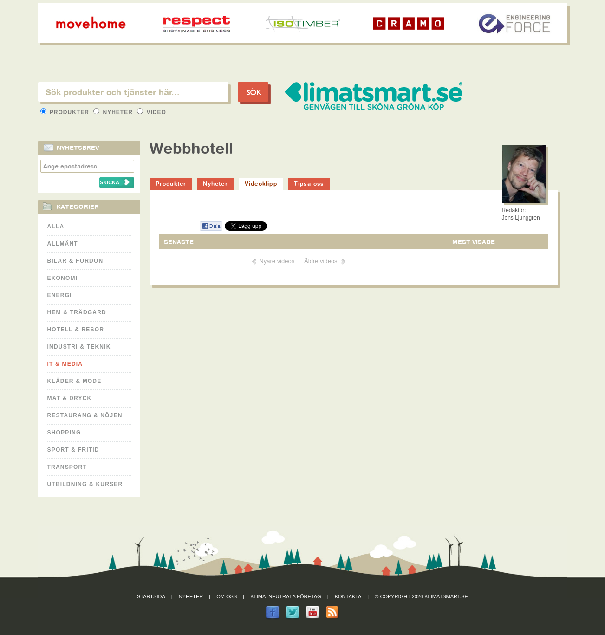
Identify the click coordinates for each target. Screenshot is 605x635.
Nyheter (114, 112)
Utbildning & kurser (85, 484)
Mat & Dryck (69, 398)
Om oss (226, 596)
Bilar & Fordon (75, 261)
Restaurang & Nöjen (85, 415)
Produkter (65, 112)
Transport (67, 467)
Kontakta (348, 596)
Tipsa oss (309, 183)
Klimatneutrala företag (285, 596)
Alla (56, 226)
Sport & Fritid (73, 450)
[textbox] (133, 92)
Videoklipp (261, 183)
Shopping (64, 432)
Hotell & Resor (75, 329)
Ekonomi (62, 278)
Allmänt (62, 243)
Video (151, 112)
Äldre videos (321, 261)
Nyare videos (276, 261)
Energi (59, 295)
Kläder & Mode (74, 381)
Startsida (151, 596)
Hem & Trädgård (76, 312)
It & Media (65, 364)
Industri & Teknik (79, 346)
